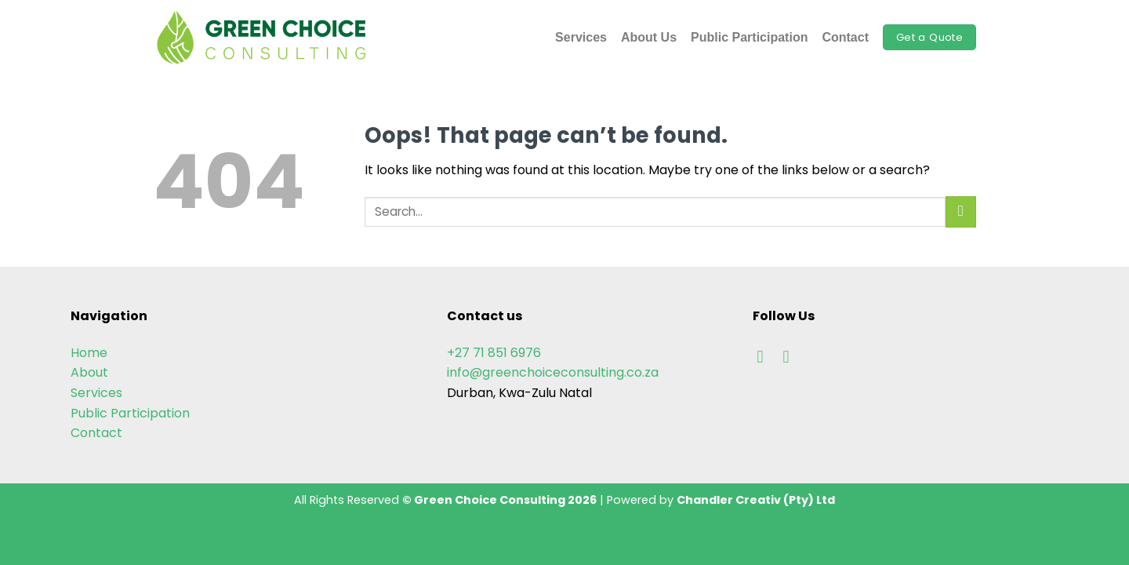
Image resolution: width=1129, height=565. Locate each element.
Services (581, 37)
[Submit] (961, 211)
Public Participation (749, 37)
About (89, 372)
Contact (845, 37)
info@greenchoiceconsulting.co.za (553, 372)
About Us (649, 37)
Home (89, 353)
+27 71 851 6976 (494, 353)
